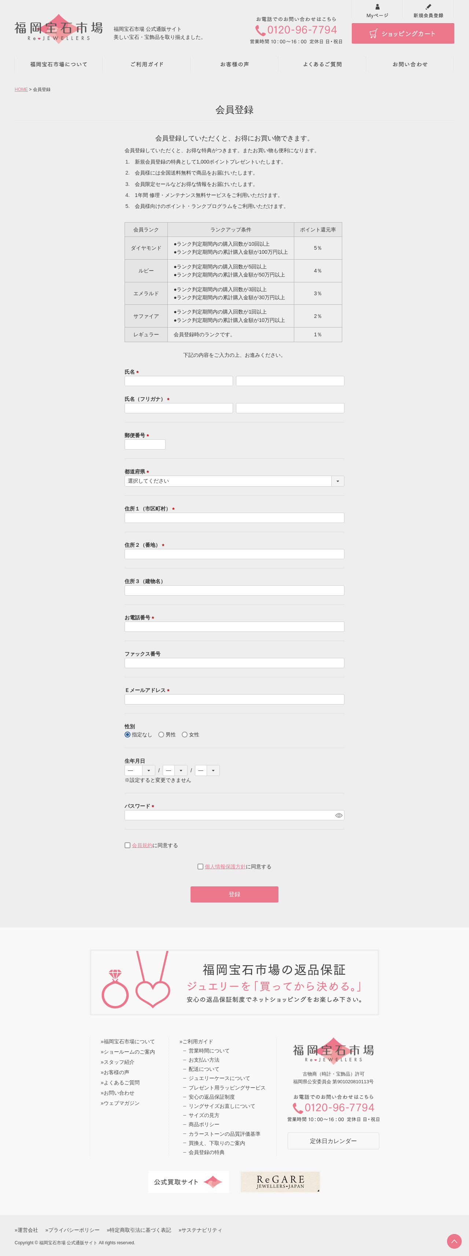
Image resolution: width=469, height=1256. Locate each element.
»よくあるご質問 (120, 1082)
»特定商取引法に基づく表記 (139, 1230)
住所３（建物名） (145, 581)
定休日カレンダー (333, 1141)
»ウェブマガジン (120, 1103)
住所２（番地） (146, 545)
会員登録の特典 (207, 1152)
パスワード (141, 806)
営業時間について (209, 1051)
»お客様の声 (115, 1072)
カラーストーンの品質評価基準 (225, 1134)
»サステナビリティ (200, 1230)
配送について (204, 1069)
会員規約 (142, 845)
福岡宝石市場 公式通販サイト (68, 1242)
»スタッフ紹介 (117, 1062)
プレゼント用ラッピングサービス (227, 1088)
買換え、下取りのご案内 (217, 1143)
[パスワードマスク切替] (338, 815)
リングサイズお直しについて (222, 1106)
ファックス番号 (142, 654)
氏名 (133, 372)
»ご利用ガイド (196, 1041)
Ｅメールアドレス (148, 690)
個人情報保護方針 (225, 866)
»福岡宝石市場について (128, 1041)
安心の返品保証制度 (212, 1097)
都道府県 (138, 472)
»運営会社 (26, 1230)
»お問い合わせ (117, 1093)
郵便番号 (138, 435)
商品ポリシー (204, 1124)
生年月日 (135, 761)
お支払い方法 (204, 1060)
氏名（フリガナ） (148, 399)
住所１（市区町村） (151, 509)
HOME (21, 89)
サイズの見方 (204, 1115)
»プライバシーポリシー (72, 1230)
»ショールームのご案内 (128, 1052)
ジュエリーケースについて (219, 1078)
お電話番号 (141, 617)
